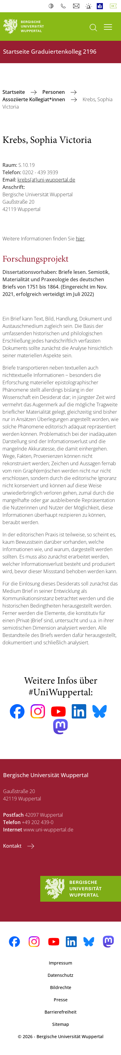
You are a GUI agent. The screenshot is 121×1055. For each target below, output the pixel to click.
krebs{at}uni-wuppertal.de (46, 179)
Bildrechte (60, 987)
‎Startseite (14, 92)
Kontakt (13, 845)
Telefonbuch (64, 6)
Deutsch (114, 6)
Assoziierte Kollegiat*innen (34, 99)
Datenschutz (60, 975)
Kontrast (52, 6)
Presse (61, 1000)
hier (80, 238)
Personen (54, 92)
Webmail (77, 6)
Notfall (89, 6)
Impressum (60, 963)
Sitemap (60, 1024)
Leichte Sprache (101, 6)
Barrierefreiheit (60, 1012)
